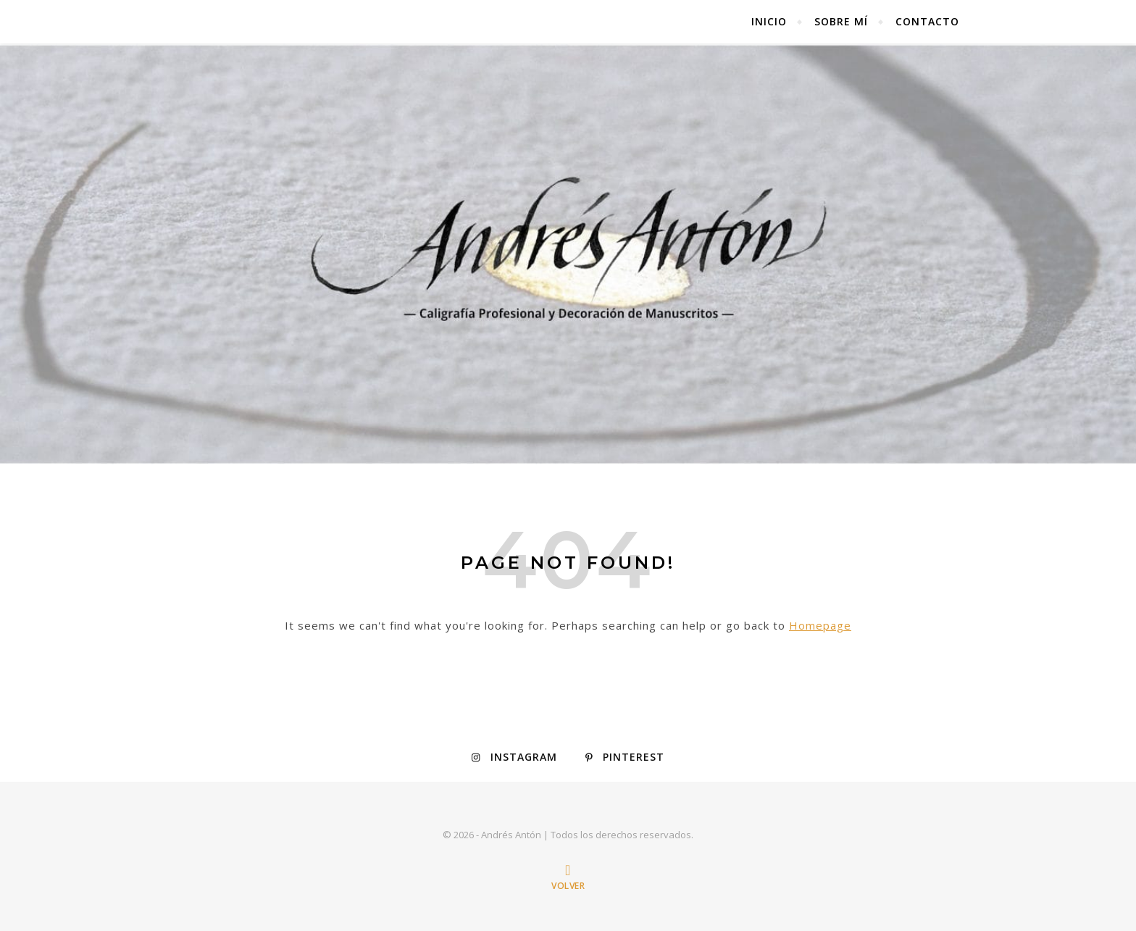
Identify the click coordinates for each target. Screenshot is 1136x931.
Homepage (820, 625)
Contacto (927, 21)
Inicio (769, 21)
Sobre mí (841, 21)
